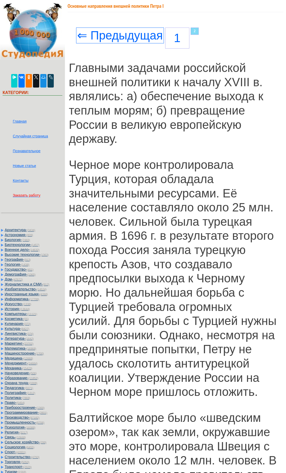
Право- (15, 403)
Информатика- (22, 299)
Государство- (19, 269)
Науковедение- (21, 373)
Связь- (15, 437)
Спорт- (15, 452)
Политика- (17, 398)
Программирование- (26, 412)
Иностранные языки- (26, 294)
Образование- (21, 378)
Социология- (19, 447)
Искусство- (18, 304)
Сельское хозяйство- (25, 442)
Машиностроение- (24, 353)
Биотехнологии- (22, 245)
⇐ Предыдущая (120, 35)
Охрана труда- (21, 383)
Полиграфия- (20, 393)
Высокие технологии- (27, 254)
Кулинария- (18, 324)
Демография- (20, 274)
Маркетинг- (19, 343)
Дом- (14, 279)
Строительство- (22, 457)
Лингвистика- (19, 333)
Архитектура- (20, 230)
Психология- (20, 427)
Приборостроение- (25, 407)
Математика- (20, 348)
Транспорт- (18, 467)
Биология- (17, 240)
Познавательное (27, 151)
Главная (19, 121)
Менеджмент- (21, 363)
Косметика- (17, 319)
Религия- (16, 432)
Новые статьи (24, 166)
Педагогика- (19, 388)
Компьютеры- (21, 314)
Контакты (20, 180)
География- (18, 259)
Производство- (22, 417)
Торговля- (17, 462)
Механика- (18, 368)
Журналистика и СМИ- (27, 284)
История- (17, 309)
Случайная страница (30, 136)
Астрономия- (19, 235)
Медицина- (19, 358)
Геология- (17, 264)
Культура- (17, 329)
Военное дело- (22, 250)
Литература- (19, 338)
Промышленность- (24, 422)
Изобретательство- (25, 289)
